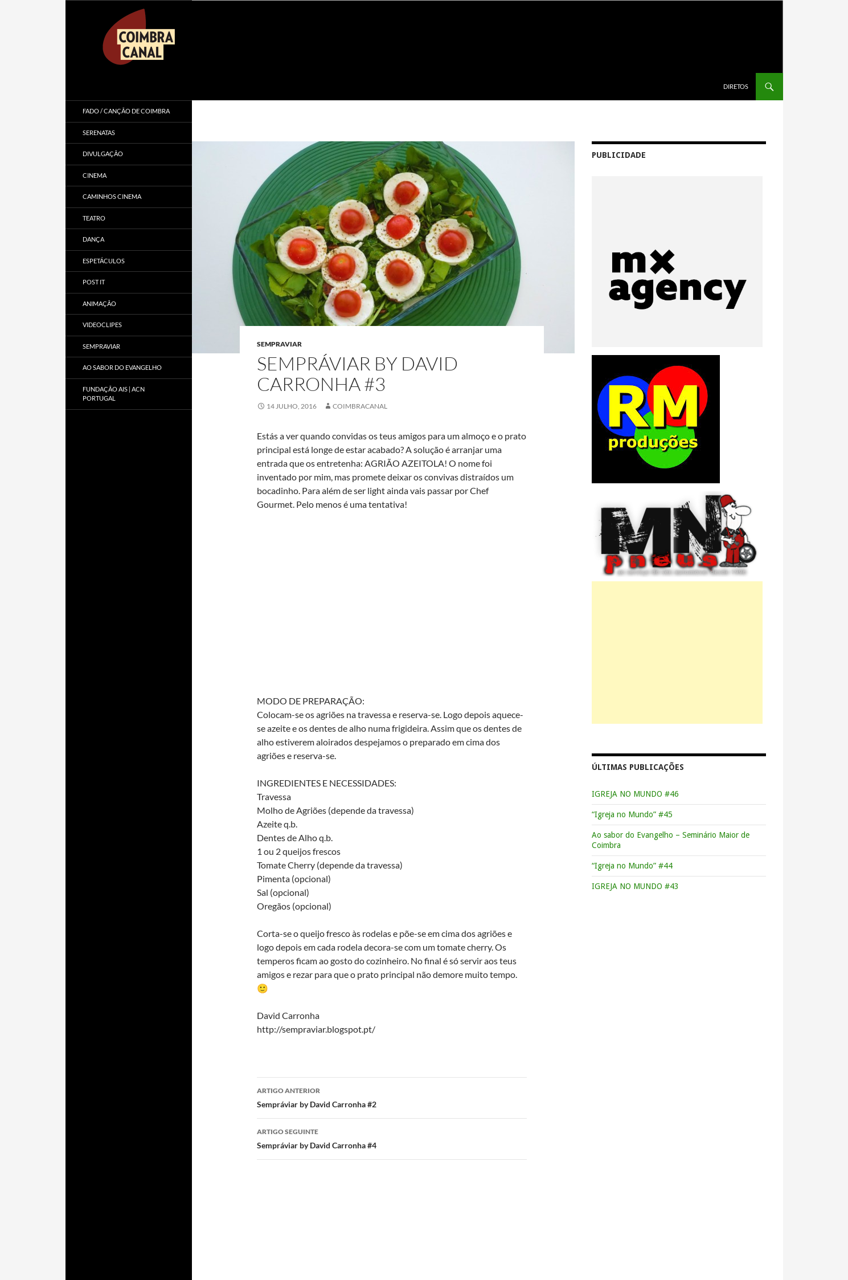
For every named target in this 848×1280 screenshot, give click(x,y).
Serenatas (99, 132)
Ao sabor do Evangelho (122, 367)
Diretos (735, 86)
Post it (94, 282)
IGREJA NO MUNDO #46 (635, 793)
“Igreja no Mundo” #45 (632, 814)
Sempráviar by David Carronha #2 (392, 1096)
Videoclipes (102, 324)
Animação (99, 303)
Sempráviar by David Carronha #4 (392, 1137)
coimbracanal (360, 406)
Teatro (94, 218)
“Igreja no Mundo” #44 (632, 865)
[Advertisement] (677, 652)
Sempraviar (279, 344)
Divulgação (103, 153)
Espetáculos (104, 260)
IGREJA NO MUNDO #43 (635, 886)
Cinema (94, 175)
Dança (93, 239)
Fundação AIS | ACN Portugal (114, 393)
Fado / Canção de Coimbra (126, 111)
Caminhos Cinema (112, 196)
